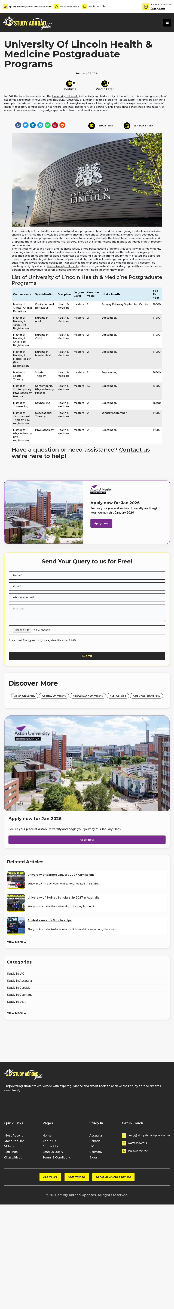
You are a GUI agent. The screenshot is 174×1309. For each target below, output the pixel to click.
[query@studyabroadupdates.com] (5, 6)
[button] (18, 125)
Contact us (134, 449)
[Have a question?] (146, 6)
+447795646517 (70, 6)
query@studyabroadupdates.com (31, 6)
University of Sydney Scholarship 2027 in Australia (63, 897)
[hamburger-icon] (167, 23)
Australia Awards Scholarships (50, 920)
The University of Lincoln (28, 231)
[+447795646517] (56, 6)
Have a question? (161, 4)
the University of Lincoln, (63, 266)
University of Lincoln (65, 96)
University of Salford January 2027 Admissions (61, 874)
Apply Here (158, 8)
